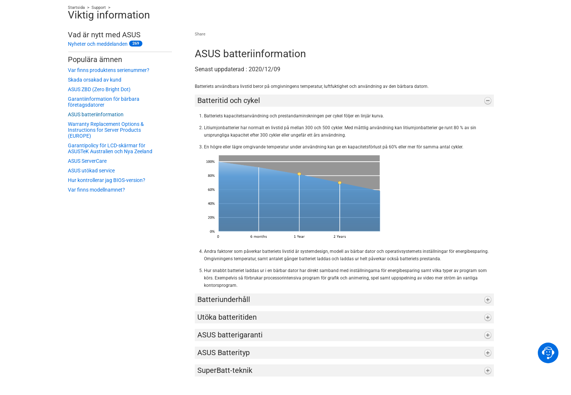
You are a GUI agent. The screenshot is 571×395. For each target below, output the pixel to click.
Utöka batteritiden (227, 317)
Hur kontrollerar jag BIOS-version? (106, 180)
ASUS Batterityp (223, 352)
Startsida (76, 7)
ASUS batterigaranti (230, 335)
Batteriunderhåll (223, 299)
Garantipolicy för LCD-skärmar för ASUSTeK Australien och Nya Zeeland (110, 148)
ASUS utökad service (91, 171)
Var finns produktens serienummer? (108, 70)
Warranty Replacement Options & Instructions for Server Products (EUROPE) (106, 130)
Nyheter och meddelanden (98, 44)
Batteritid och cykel (228, 100)
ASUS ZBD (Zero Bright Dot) (99, 89)
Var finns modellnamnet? (96, 190)
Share (200, 34)
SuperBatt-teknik (224, 370)
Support (98, 7)
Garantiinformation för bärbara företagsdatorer (103, 102)
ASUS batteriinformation (96, 114)
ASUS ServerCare (87, 161)
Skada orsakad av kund (94, 80)
